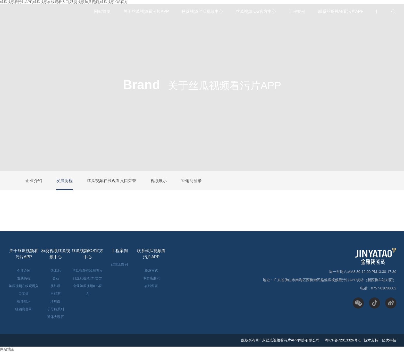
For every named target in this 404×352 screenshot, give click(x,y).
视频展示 (158, 180)
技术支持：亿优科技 (380, 340)
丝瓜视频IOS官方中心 (256, 11)
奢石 (55, 278)
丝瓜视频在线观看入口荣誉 (111, 180)
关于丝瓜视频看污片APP (146, 11)
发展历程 (64, 180)
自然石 (55, 294)
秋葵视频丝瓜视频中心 (202, 11)
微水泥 (55, 270)
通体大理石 (55, 317)
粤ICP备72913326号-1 (342, 340)
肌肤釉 (55, 286)
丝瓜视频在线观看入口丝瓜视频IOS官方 (87, 274)
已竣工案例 (119, 264)
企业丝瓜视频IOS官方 (87, 290)
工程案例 (297, 11)
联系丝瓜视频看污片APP (341, 11)
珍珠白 (55, 301)
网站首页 (102, 11)
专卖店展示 (151, 278)
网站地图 (7, 349)
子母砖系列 (55, 309)
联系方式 (151, 270)
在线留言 (151, 286)
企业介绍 (34, 180)
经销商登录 (191, 180)
